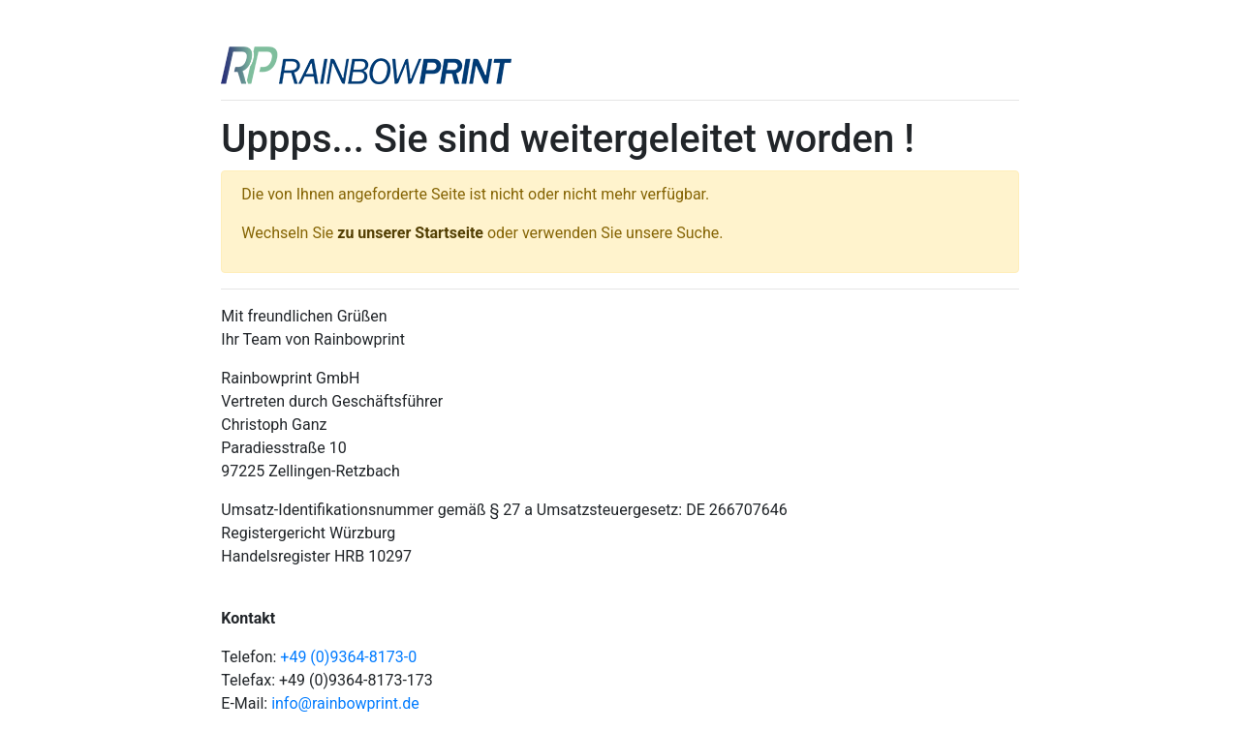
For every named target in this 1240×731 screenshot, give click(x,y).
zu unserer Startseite (410, 233)
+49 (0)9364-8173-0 (348, 657)
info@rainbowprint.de (345, 703)
